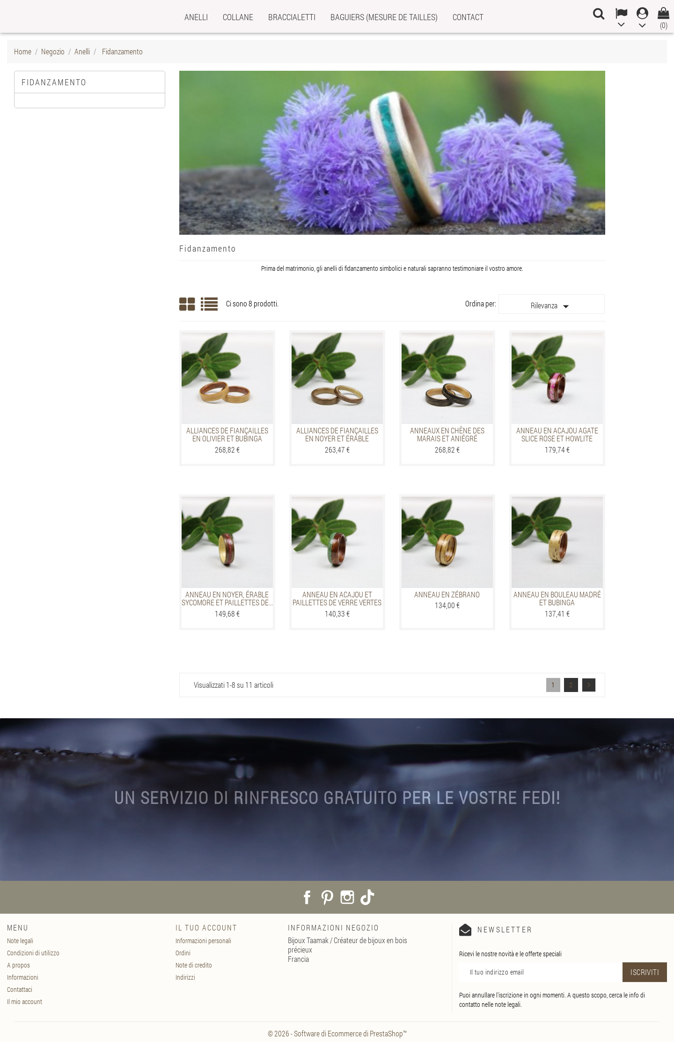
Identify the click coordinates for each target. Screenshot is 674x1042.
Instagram (347, 897)
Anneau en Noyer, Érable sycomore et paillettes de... (227, 598)
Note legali (20, 940)
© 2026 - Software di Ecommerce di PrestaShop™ (337, 1033)
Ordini (183, 952)
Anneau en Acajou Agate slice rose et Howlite (557, 434)
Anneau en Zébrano (447, 594)
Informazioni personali (203, 940)
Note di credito (194, 964)
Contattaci (19, 989)
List (210, 307)
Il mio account (24, 1001)
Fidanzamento (54, 82)
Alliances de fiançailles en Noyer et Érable (337, 434)
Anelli (196, 16)
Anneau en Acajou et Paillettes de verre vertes (337, 598)
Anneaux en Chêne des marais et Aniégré (447, 434)
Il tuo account (206, 927)
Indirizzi (185, 977)
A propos (18, 964)
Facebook (307, 897)
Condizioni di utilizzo (33, 952)
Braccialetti (291, 16)
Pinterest (327, 897)
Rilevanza (552, 306)
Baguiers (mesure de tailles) (384, 16)
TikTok (367, 897)
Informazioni (22, 977)
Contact (468, 16)
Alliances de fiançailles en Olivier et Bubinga (227, 434)
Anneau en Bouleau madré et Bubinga (557, 598)
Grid (187, 304)
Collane (238, 16)
